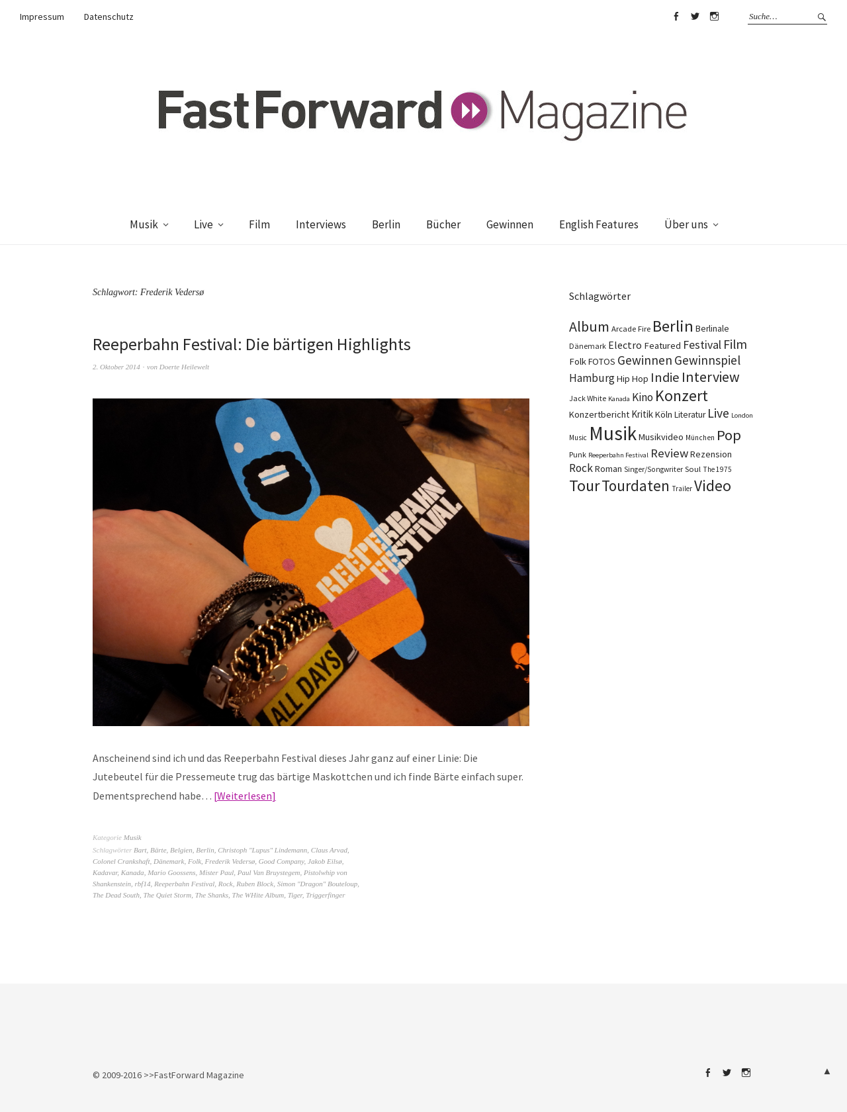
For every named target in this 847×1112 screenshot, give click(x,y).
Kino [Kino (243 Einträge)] (642, 397)
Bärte (158, 850)
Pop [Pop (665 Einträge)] (729, 435)
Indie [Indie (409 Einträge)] (665, 377)
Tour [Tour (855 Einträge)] (584, 485)
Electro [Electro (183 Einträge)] (625, 344)
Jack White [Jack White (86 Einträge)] (587, 398)
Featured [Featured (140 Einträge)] (662, 345)
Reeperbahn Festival (184, 884)
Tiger (295, 895)
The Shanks (211, 895)
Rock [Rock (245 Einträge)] (581, 468)
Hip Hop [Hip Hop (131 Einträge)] (632, 379)
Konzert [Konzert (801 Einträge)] (681, 395)
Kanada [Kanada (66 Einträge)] (619, 398)
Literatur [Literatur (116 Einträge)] (689, 414)
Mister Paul (216, 872)
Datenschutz (109, 17)
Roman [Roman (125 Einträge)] (608, 469)
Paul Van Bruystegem (269, 872)
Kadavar (105, 872)
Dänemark (169, 861)
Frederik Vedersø (230, 861)
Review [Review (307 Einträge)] (669, 453)
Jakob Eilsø (325, 861)
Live (203, 224)
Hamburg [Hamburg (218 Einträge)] (592, 378)
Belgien (181, 850)
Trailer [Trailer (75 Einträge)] (682, 488)
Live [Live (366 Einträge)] (718, 413)
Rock (225, 884)
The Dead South (116, 895)
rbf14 (143, 884)
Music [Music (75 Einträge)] (578, 437)
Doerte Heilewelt (184, 367)
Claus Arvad (329, 850)
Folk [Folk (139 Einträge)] (577, 361)
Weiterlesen (244, 795)
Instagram (714, 16)
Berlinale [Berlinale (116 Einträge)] (712, 328)
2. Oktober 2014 (116, 367)
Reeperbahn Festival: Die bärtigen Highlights (252, 344)
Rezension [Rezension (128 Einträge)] (711, 454)
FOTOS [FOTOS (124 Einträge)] (601, 361)
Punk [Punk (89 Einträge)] (577, 454)
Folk (194, 861)
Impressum (42, 17)
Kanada (132, 872)
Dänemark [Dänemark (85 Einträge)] (587, 346)
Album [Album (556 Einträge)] (589, 326)
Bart (140, 850)
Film (259, 224)
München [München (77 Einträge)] (700, 437)
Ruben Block (254, 884)
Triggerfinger (325, 895)
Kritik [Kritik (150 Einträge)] (642, 414)
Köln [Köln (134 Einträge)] (663, 414)
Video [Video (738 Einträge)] (712, 485)
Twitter (695, 16)
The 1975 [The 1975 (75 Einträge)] (717, 469)
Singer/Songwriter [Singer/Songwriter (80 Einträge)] (653, 469)
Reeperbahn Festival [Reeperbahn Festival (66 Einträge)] (618, 455)
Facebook (676, 16)
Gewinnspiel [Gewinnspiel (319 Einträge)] (707, 360)
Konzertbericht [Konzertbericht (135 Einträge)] (599, 414)
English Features (599, 224)
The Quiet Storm (167, 895)
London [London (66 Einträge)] (742, 415)
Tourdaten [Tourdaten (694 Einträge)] (636, 485)
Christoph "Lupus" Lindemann (262, 850)
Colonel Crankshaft (121, 861)
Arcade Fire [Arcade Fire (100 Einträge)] (630, 328)
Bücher (443, 224)
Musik (144, 224)
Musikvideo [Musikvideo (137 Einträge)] (661, 437)
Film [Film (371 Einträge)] (735, 344)
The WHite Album (258, 895)
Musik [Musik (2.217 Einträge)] (613, 433)
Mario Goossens (171, 872)
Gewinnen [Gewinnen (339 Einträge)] (644, 360)
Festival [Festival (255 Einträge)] (702, 345)
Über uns (686, 224)
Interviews (321, 224)
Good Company (281, 861)
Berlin (386, 224)
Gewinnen (509, 224)
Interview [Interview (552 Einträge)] (711, 377)
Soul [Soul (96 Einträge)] (693, 469)
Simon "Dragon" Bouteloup (317, 884)
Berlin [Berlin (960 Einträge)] (672, 326)
